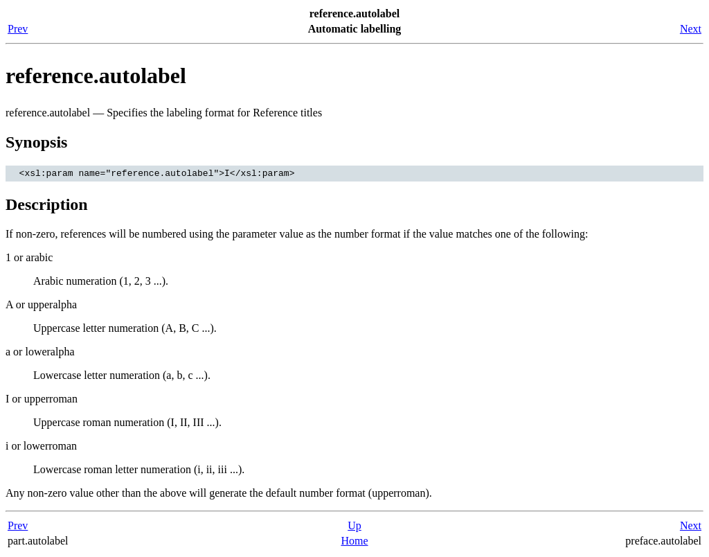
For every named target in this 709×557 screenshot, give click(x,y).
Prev (18, 29)
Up (354, 527)
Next (690, 29)
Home (354, 543)
